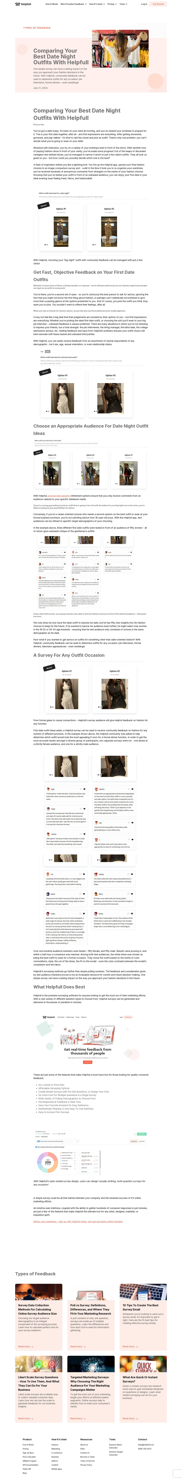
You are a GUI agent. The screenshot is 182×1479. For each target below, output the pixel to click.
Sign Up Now (28, 1453)
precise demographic (59, 495)
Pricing (25, 1449)
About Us (84, 1445)
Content (55, 1465)
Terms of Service (87, 1461)
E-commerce (57, 1453)
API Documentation (30, 1465)
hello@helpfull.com (146, 1445)
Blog (25, 1473)
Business (55, 1457)
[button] (73, 4)
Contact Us (84, 1453)
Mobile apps (57, 1469)
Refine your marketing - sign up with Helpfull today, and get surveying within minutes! (78, 1221)
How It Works (52, 4)
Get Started (158, 4)
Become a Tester (87, 1457)
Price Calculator (29, 1457)
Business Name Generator (115, 1446)
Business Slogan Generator (116, 1453)
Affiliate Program (29, 1461)
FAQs (82, 1449)
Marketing (56, 1449)
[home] (23, 4)
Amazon (55, 1445)
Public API (27, 1469)
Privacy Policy (86, 1465)
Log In (144, 4)
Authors (55, 1461)
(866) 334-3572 (144, 1449)
